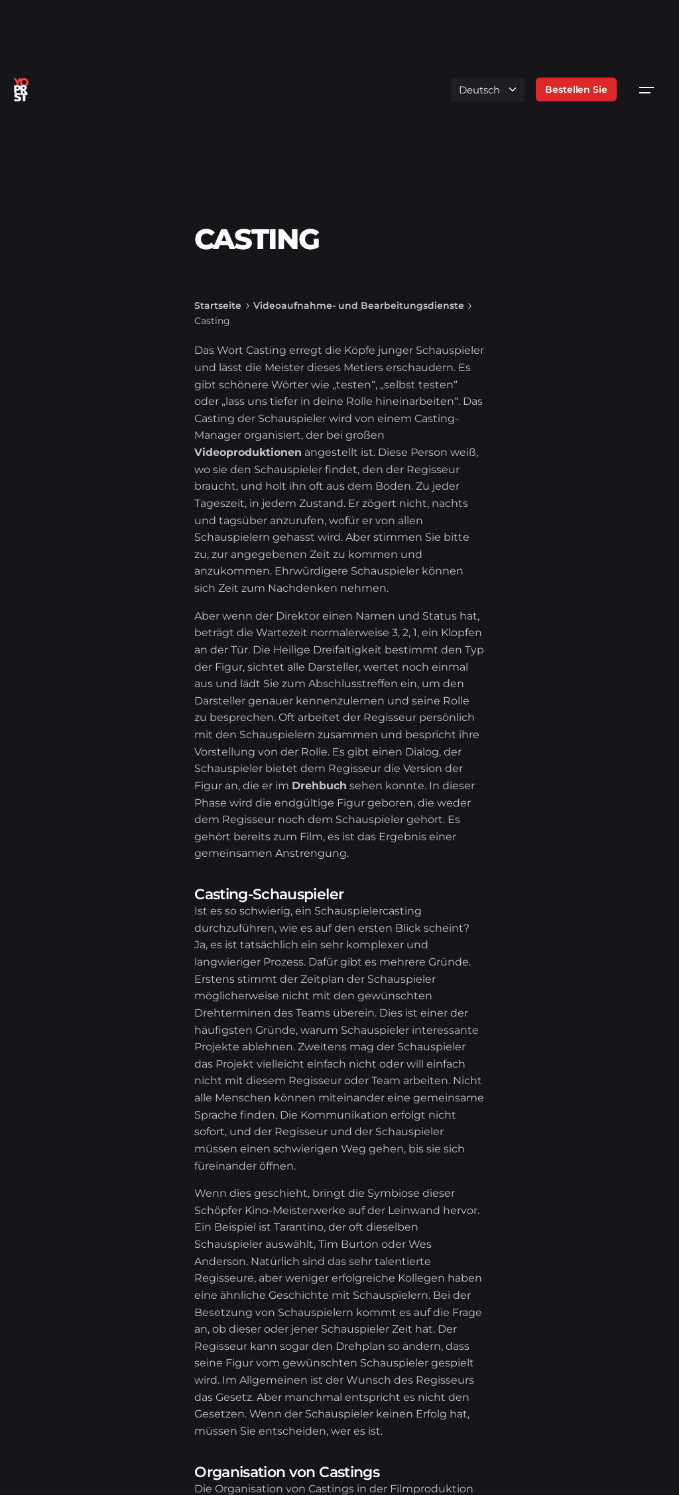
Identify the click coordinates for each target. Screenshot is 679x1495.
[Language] (488, 90)
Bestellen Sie (576, 89)
